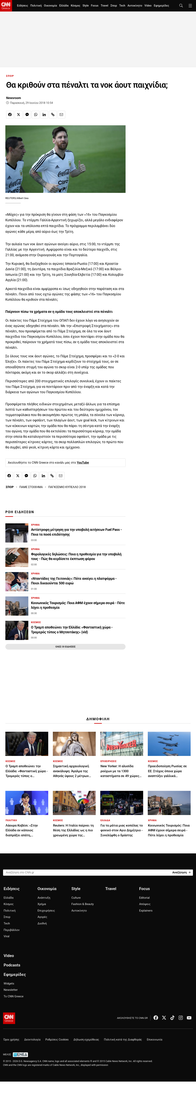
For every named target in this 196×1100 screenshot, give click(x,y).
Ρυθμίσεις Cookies (57, 1039)
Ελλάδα (63, 5)
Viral (6, 936)
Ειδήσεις (22, 5)
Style (85, 5)
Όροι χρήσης (11, 1039)
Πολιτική (36, 5)
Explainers (146, 910)
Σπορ (113, 5)
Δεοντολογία (32, 1039)
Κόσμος (75, 5)
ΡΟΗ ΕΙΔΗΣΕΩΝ (19, 512)
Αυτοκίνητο (134, 5)
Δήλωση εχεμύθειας (86, 1039)
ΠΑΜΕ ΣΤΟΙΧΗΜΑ (31, 487)
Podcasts (12, 965)
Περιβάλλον (12, 930)
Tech (122, 5)
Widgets (9, 983)
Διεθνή (42, 923)
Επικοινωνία (154, 1039)
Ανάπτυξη (44, 897)
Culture (76, 897)
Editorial (144, 897)
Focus (94, 5)
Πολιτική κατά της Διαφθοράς (123, 1039)
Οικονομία (50, 5)
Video (148, 5)
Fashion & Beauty (82, 904)
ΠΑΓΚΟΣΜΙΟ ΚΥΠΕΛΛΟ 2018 (67, 487)
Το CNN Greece (14, 996)
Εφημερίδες (161, 5)
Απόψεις (144, 904)
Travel (104, 5)
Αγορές (42, 917)
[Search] (181, 872)
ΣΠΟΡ (10, 75)
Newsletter (11, 990)
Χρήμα (42, 904)
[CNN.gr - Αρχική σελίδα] (9, 1018)
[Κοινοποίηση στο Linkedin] (44, 114)
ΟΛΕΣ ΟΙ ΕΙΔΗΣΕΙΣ (65, 646)
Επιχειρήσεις (46, 910)
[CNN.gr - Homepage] (6, 6)
